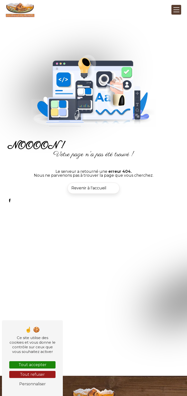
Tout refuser (32, 374)
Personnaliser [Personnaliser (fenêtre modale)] (32, 384)
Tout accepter (33, 364)
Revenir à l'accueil (88, 188)
